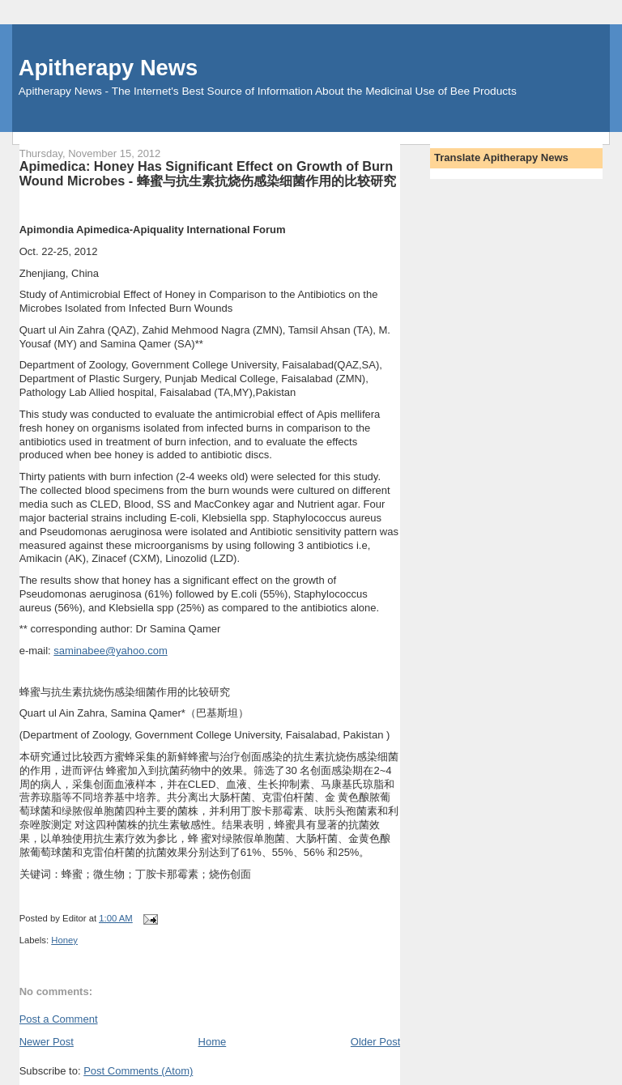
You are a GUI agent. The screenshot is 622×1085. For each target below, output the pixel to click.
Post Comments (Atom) (138, 1071)
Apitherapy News (108, 67)
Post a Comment (58, 1019)
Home (212, 1042)
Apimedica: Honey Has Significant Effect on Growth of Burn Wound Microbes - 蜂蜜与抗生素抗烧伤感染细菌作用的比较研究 (207, 173)
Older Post (375, 1042)
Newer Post (46, 1042)
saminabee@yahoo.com (110, 651)
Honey (64, 940)
